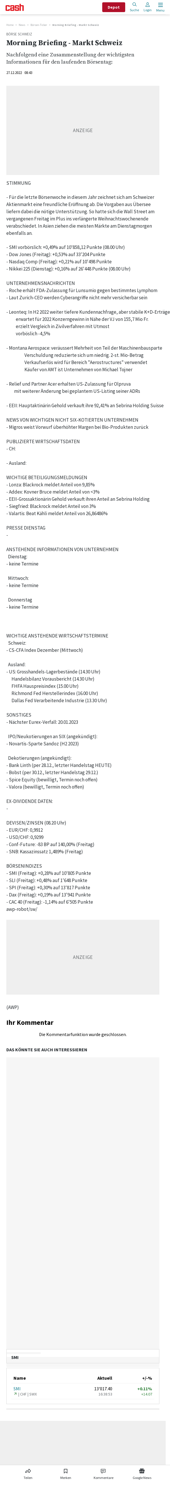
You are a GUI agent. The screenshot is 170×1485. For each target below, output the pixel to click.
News (22, 25)
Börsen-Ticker (38, 25)
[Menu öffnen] (160, 7)
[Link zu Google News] (142, 1473)
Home (9, 25)
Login (148, 7)
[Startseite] (14, 7)
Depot (114, 7)
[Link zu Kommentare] (103, 1473)
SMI (17, 1388)
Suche (134, 7)
